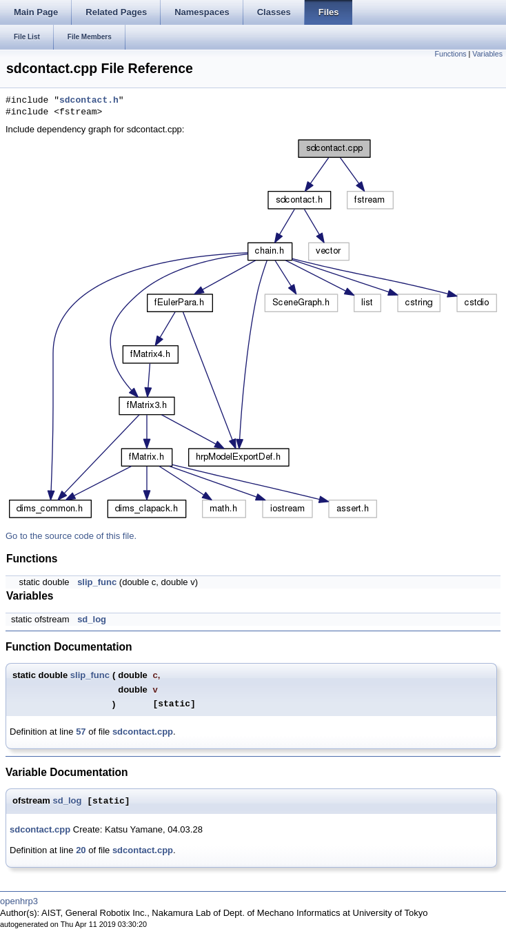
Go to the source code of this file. (71, 536)
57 (80, 731)
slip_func (97, 582)
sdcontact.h (89, 100)
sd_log (91, 619)
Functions (450, 54)
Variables (487, 54)
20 (80, 850)
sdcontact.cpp (142, 731)
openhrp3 (19, 901)
